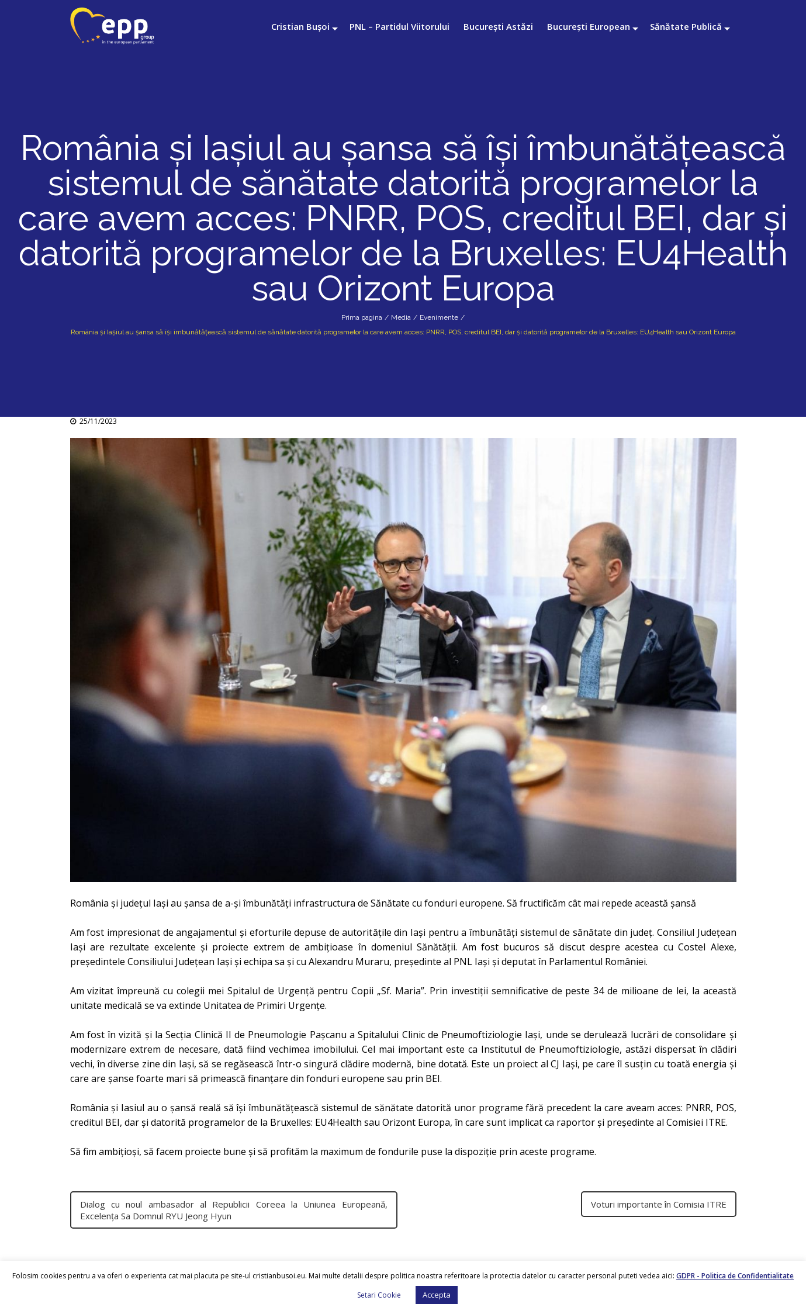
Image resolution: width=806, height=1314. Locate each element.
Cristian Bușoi (300, 26)
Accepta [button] (437, 1294)
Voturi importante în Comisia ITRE (659, 1204)
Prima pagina (361, 317)
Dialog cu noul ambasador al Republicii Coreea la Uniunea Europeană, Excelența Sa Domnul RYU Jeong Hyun (234, 1210)
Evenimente (439, 317)
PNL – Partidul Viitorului (399, 26)
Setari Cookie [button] (379, 1295)
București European (588, 26)
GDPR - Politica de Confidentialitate (735, 1276)
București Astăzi (498, 26)
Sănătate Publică (686, 26)
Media (401, 317)
